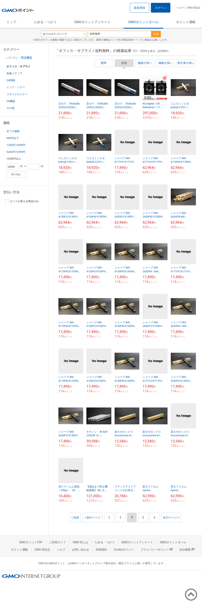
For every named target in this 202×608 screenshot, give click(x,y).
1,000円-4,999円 (15, 145)
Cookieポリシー (124, 549)
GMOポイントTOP (30, 542)
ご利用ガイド (57, 542)
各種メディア (14, 73)
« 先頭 (75, 517)
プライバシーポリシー (157, 549)
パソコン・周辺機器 (19, 57)
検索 (156, 34)
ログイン (160, 7)
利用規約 (101, 549)
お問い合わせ (80, 549)
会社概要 (186, 549)
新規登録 (139, 7)
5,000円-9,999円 (15, 151)
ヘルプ (180, 7)
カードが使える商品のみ (22, 201)
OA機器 (10, 101)
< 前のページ (92, 517)
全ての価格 (13, 131)
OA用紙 (10, 80)
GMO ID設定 (193, 7)
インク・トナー (15, 87)
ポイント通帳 (186, 22)
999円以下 (12, 138)
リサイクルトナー (17, 94)
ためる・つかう (45, 22)
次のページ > (171, 517)
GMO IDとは (80, 542)
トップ (11, 22)
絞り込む (16, 174)
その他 (10, 108)
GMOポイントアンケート (92, 22)
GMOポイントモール (143, 22)
